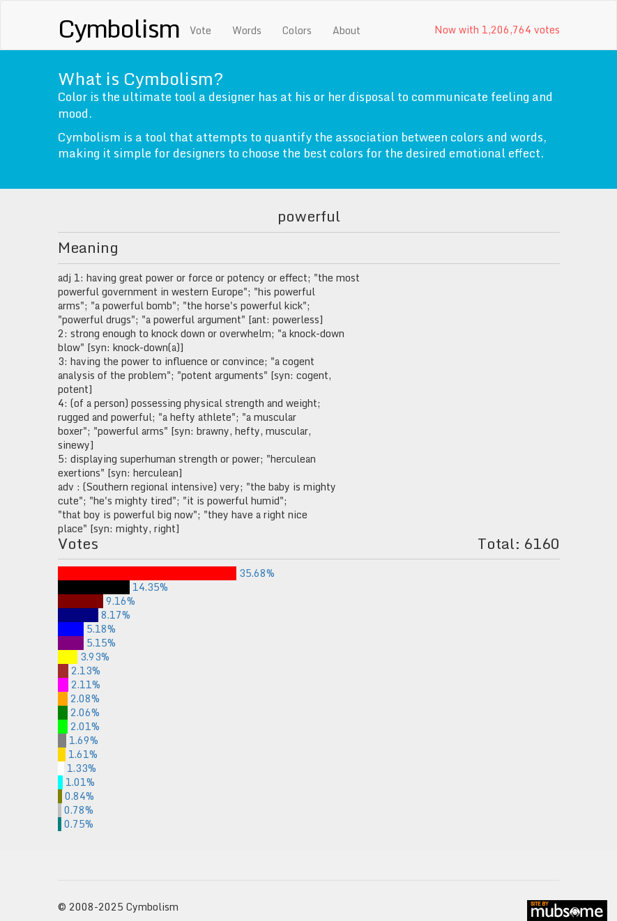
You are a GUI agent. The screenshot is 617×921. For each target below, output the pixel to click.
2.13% (79, 671)
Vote (200, 30)
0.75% (75, 824)
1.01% (76, 782)
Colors (297, 30)
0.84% (76, 796)
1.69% (78, 740)
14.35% (113, 587)
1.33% (77, 768)
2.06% (79, 712)
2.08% (79, 698)
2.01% (79, 726)
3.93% (83, 657)
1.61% (78, 754)
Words (246, 30)
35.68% (166, 573)
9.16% (97, 601)
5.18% (87, 629)
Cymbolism (119, 28)
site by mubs (567, 910)
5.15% (87, 643)
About (346, 30)
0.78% (76, 810)
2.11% (79, 684)
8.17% (94, 615)
